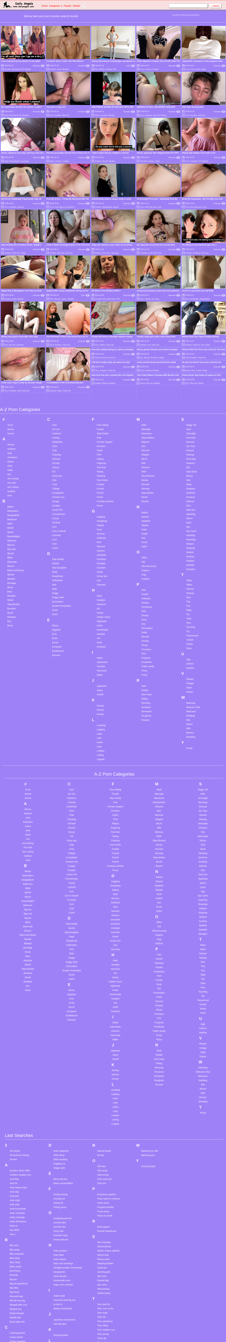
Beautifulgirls (15, 161)
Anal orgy (14, 1183)
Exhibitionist (58, 643)
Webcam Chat (193, 699)
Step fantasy (103, 1281)
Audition (11, 483)
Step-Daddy (58, 551)
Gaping (100, 517)
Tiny (188, 598)
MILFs (144, 451)
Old (143, 554)
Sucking (190, 548)
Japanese (101, 678)
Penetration (147, 620)
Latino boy (59, 1338)
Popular (67, 6)
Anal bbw (14, 1171)
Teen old (101, 1309)
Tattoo (189, 577)
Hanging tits (59, 1264)
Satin (188, 421)
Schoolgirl (191, 425)
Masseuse (146, 425)
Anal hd (13, 1175)
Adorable (143, 161)
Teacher (190, 581)
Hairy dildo (59, 1247)
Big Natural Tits (18, 69)
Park (143, 603)
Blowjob (28, 69)
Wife (188, 720)
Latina (100, 734)
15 (197, 15)
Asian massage (17, 1209)
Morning (145, 480)
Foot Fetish (102, 472)
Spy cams (102, 1276)
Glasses (101, 543)
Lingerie (101, 751)
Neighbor (145, 513)
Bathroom (12, 511)
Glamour (101, 538)
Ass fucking (161, 115)
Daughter (194, 161)
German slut (59, 1219)
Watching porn (148, 1147)
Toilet (188, 610)
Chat (54, 442)
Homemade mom (62, 1272)
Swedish (190, 557)
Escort (55, 634)
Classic (55, 459)
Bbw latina (15, 1250)
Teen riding (102, 1317)
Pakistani (145, 590)
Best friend (15, 1263)
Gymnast (101, 577)
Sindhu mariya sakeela (108, 1242)
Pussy (144, 667)
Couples (56, 497)
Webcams (191, 703)
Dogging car (59, 1155)
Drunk (55, 602)
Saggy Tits (191, 417)
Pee (143, 616)
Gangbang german (63, 1210)
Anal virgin (15, 1192)
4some (10, 425)
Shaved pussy (104, 1238)
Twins (189, 640)
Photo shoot (103, 1195)
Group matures (61, 1231)
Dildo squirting (60, 1151)
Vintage (190, 675)
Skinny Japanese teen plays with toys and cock (22, 153)
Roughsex (146, 708)
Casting (109, 69)
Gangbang (102, 513)
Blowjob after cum (18, 1296)
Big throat (14, 1284)
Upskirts (190, 660)
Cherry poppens (17, 1333)
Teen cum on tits (105, 1300)
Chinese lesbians (18, 1337)
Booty (10, 579)
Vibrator (190, 671)
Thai (188, 593)
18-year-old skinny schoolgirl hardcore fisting (112, 337)
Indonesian (102, 654)
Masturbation (147, 430)
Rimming (145, 695)
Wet (188, 712)
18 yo (142, 69)
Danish (55, 555)
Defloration (57, 572)
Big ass (147, 357)
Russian (57, 299)
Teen (188, 589)
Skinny (64, 299)
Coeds (97, 357)
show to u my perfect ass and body (197, 291)
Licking (100, 747)
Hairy (157, 299)
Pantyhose (146, 599)
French (100, 485)
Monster (145, 476)
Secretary (191, 430)
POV (114, 69)
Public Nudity (147, 658)
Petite (144, 624)
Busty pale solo (17, 1313)
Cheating (143, 253)
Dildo (54, 581)
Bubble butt (15, 1309)
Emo (54, 626)
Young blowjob (148, 1158)
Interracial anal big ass (64, 1292)
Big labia (14, 1280)
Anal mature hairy (18, 1179)
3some (97, 115)
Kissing (100, 698)
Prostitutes (146, 654)
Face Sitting (102, 417)
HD (200, 161)
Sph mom (102, 1268)
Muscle (144, 493)
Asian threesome (18, 1213)
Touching (190, 619)
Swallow (190, 553)
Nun (143, 530)
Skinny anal (103, 1247)
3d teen (13, 1151)
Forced (100, 480)
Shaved (190, 442)
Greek (100, 564)
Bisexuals (12, 554)
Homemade (110, 299)
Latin (99, 730)
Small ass (102, 1259)
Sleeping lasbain (105, 1255)
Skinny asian (103, 1251)
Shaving (190, 447)
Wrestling (190, 729)
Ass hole (11, 475)
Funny (100, 497)
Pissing (144, 633)
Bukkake (11, 609)
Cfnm (54, 438)
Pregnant (145, 650)
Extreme (20, 207)
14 (195, 15)
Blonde (102, 69)
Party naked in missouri (108, 1190)
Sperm (189, 510)
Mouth (144, 489)
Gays (99, 521)
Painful (144, 586)
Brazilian (193, 357)
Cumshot (98, 299)
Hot (98, 630)
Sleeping (190, 480)
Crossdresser (58, 506)
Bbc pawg (14, 1241)
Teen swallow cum (106, 1321)
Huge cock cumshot (63, 1276)
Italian (100, 667)
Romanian (146, 703)
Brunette (154, 357)
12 (190, 15)
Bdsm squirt (15, 1258)
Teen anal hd (103, 1296)
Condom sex (58, 489)
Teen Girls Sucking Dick (193, 107)
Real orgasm (103, 1219)
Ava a (12, 1226)
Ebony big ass (60, 1171)
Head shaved (60, 1268)
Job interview (60, 1316)
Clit (53, 464)
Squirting (190, 527)
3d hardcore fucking (19, 1147)
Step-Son (190, 502)
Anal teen (14, 1188)
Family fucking (60, 1186)
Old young (102, 1162)
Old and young (148, 558)
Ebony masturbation (63, 1175)
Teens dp (101, 1330)
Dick (54, 577)
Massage (145, 421)
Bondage (11, 575)
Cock (159, 207)
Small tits (190, 485)
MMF (143, 464)
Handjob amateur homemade (68, 1259)
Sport (188, 514)
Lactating (101, 717)
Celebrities (57, 434)
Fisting (100, 464)
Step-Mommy (147, 468)
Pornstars (146, 641)
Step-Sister (191, 464)
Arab (9, 458)
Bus (9, 613)
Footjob (100, 476)
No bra (100, 1147)
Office (144, 549)
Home (45, 6)
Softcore (190, 493)
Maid (143, 417)
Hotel (99, 634)
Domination (57, 593)
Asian (59, 69)
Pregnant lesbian (105, 1199)
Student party (103, 1285)
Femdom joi (59, 1190)
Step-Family (103, 425)
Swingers (190, 561)
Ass (108, 253)
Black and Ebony (15, 562)
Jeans (100, 682)
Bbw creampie (17, 1246)
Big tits (105, 161)
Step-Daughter (59, 560)
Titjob (188, 602)
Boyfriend (70, 207)
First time (111, 357)
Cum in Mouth (59, 523)
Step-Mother (147, 485)
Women (190, 725)
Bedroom (11, 533)
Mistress (145, 459)
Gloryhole (101, 547)
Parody (144, 607)
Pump (144, 662)
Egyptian (56, 622)
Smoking (190, 489)
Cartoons (56, 425)
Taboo (189, 572)
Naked (144, 504)
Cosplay (155, 69)
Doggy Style (58, 589)
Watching (190, 695)
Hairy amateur (60, 1242)
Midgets (205, 161)
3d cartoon (15, 1143)
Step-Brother (13, 596)
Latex (99, 726)
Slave (189, 476)
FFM (99, 447)
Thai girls (101, 1338)
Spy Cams (191, 523)
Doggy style (59, 1160)
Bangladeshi (13, 507)
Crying (55, 510)
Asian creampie (17, 1205)
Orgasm (145, 562)
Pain (143, 582)
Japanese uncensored (64, 1311)
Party (144, 612)
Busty (10, 617)
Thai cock (102, 1334)
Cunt (54, 531)
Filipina (100, 451)
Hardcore (20, 345)
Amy (6, 345)
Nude (144, 521)
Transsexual (192, 627)
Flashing (101, 468)
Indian (100, 650)
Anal (96, 69)
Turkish (189, 632)
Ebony (55, 617)
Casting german (17, 1325)
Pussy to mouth (105, 1207)
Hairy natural (60, 1251)
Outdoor (145, 571)
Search (215, 6)
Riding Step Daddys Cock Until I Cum (198, 153)
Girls (99, 534)
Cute (54, 536)
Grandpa (101, 555)
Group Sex (102, 568)
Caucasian (25, 161)
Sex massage (104, 1234)
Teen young (103, 1326)
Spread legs (103, 1272)
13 (192, 15)
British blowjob (17, 1305)
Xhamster (38, 66)
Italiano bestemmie (63, 1300)
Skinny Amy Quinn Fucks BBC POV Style (19, 337)
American (201, 115)
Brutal (10, 605)
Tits (188, 606)
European (57, 639)
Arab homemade (18, 1200)
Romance (146, 699)
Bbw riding (15, 1254)
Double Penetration (61, 598)
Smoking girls (103, 1264)
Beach (10, 524)
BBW (9, 516)
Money (144, 472)
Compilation (58, 485)
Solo (188, 497)
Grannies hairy (61, 1227)
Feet (99, 430)
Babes (102, 345)
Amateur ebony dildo (20, 1162)
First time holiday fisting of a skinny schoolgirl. (113, 349)
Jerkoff (100, 686)
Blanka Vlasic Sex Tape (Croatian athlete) (200, 337)
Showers (190, 455)
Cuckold (56, 514)
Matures (145, 434)
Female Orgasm (105, 434)
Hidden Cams (103, 609)
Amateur (8, 69)
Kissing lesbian (61, 1327)
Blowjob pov (16, 1301)
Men (143, 438)
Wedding (190, 708)
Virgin (189, 679)
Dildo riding (59, 1147)
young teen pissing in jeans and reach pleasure (158, 291)
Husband (101, 639)
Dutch (55, 606)
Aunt (9, 487)
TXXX (130, 66)
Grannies (101, 560)
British (10, 592)
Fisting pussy (60, 1199)
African (10, 436)
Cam (54, 417)
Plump (144, 637)
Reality (144, 682)
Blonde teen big (17, 1292)
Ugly (188, 651)
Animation (12, 449)
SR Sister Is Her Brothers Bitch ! (106, 291)
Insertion (101, 658)
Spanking (190, 506)
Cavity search (16, 1329)
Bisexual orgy (16, 1288)
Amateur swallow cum (20, 1167)
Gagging (101, 509)
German (101, 526)
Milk (143, 455)
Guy (99, 572)
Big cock (65, 115)
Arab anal (14, 1196)
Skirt (188, 472)
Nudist (144, 526)
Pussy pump (103, 1203)
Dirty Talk (157, 253)
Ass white (14, 1222)
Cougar (55, 493)
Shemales (191, 451)
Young (189, 740)
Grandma (101, 551)
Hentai (100, 605)
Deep (54, 564)
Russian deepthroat (106, 1223)
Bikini (10, 549)
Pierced (145, 629)
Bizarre (10, 558)
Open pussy (103, 1167)
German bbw (60, 1214)
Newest (76, 6)
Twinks (189, 636)
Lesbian (101, 743)
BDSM (10, 520)
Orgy (143, 566)
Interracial (101, 662)
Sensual (190, 434)
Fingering (101, 455)
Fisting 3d (58, 1195)
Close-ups (16, 253)
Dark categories (61, 1143)
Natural (144, 509)
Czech (197, 69)
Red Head (146, 686)
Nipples (145, 517)
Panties (145, 595)
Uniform (190, 656)
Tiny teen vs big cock (55, 107)
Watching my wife (149, 1143)
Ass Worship (194, 299)
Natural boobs (104, 1143)
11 (188, 15)
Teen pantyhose (105, 1313)
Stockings (191, 531)
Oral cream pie (104, 1171)
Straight (71, 299)
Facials (100, 421)
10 (185, 15)
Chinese (56, 451)
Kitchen (100, 702)
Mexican (145, 442)
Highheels (102, 613)
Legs (99, 738)
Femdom (101, 438)
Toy (188, 623)
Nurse (144, 534)
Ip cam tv (58, 1296)
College (161, 357)
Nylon (144, 538)
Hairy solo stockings (63, 1255)
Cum (192, 69)
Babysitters (12, 503)
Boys (9, 583)
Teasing (190, 585)
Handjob (101, 592)
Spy (188, 519)
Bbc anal (14, 1237)
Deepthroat (57, 568)
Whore (189, 716)
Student (190, 544)
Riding (144, 691)
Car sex (56, 421)
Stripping (190, 540)
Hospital (101, 626)
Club (54, 472)
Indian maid (59, 1288)
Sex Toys (190, 438)
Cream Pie (67, 391)
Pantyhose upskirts (106, 1186)
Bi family (14, 1267)
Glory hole (59, 1223)
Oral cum (101, 1175)
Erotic (55, 630)
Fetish (100, 442)
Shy (188, 459)
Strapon (190, 536)
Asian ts (14, 1217)
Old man (101, 1158)
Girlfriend (101, 530)
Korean (100, 706)
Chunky (55, 455)
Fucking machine (105, 493)
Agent (52, 161)
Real (143, 678)
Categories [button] (55, 6)
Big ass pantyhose (19, 1275)
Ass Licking (205, 345)
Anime (10, 453)
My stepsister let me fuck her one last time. (156, 245)
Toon (188, 615)
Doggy (203, 69)
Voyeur (189, 684)
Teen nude (102, 1304)
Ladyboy (101, 721)
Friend (100, 489)
